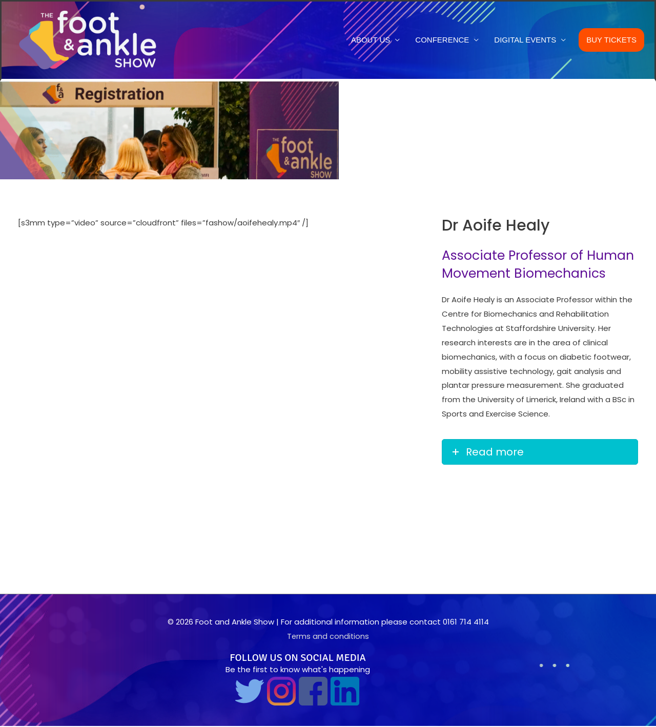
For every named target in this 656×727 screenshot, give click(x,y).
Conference (442, 40)
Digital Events (525, 40)
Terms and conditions (328, 636)
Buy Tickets (611, 40)
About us (370, 40)
